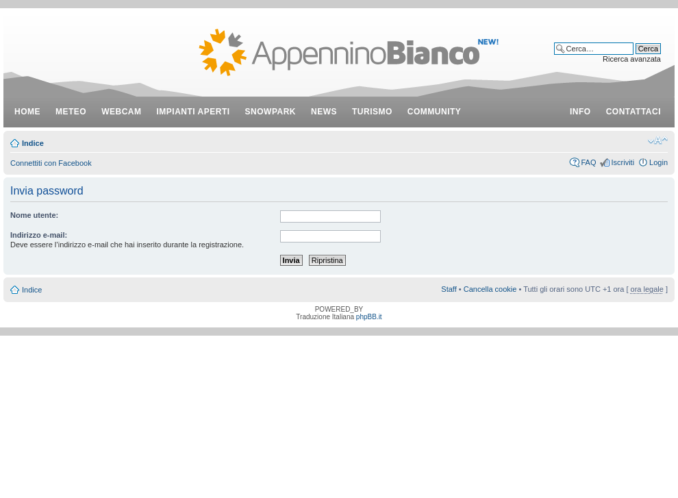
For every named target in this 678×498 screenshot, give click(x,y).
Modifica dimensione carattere (658, 140)
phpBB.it (369, 317)
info (580, 111)
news (324, 111)
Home (27, 111)
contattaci (633, 111)
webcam (121, 111)
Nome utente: (34, 215)
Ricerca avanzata (632, 59)
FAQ (588, 162)
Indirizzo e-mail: (38, 235)
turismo (372, 111)
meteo (70, 111)
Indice (33, 143)
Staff (448, 289)
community (434, 111)
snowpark (270, 111)
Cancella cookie (490, 289)
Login (658, 162)
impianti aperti (193, 111)
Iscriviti (622, 162)
